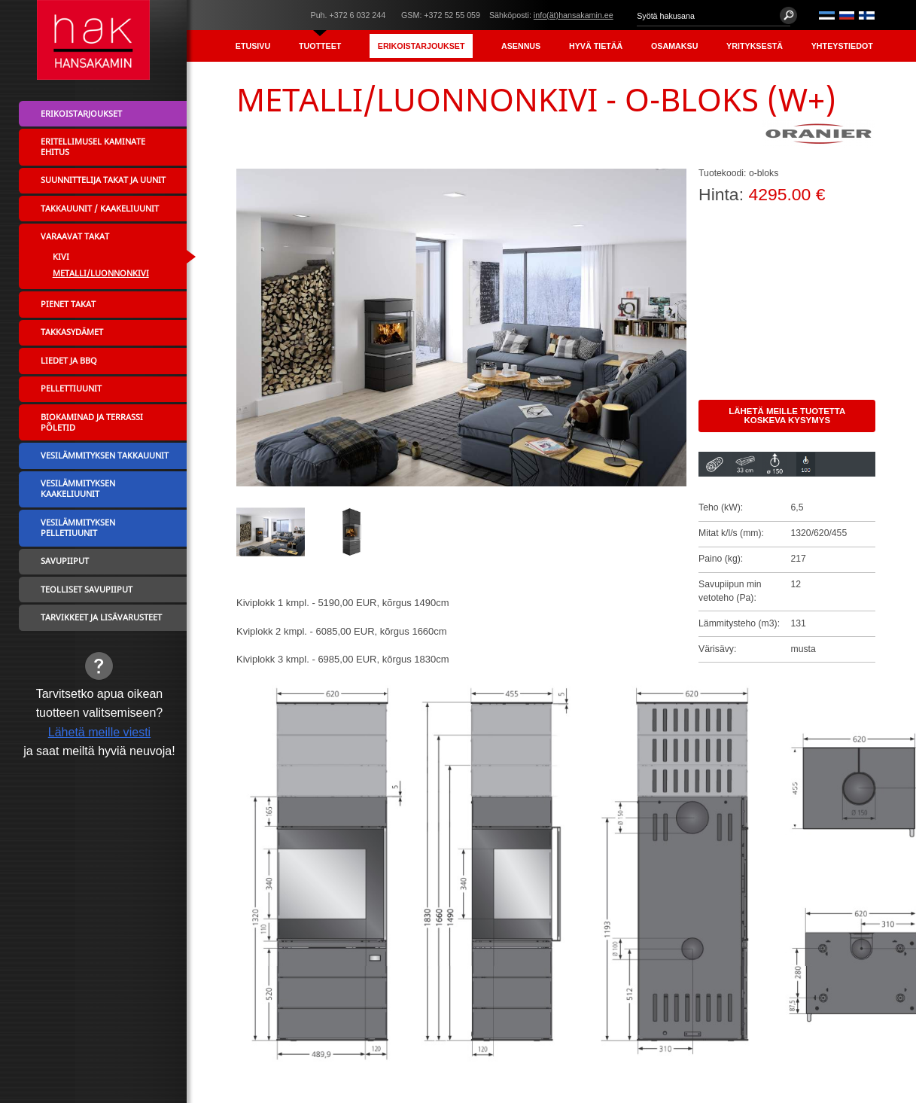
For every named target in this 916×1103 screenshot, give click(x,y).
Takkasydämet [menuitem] (72, 332)
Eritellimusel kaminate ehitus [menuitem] (93, 146)
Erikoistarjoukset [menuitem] (421, 45)
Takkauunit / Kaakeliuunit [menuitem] (100, 208)
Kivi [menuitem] (61, 256)
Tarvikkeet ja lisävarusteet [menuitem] (101, 617)
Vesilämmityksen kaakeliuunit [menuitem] (78, 488)
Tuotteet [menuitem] (320, 45)
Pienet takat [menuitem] (68, 304)
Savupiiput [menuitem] (65, 561)
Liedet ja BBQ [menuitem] (69, 360)
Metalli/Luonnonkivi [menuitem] (101, 273)
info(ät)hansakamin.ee (573, 15)
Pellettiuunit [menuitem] (71, 388)
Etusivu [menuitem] (253, 45)
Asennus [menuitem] (520, 45)
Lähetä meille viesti (99, 732)
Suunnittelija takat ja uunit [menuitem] (103, 180)
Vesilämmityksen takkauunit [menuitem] (105, 455)
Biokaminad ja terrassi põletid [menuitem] (92, 422)
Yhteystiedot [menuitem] (842, 45)
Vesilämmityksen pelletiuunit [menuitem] (78, 527)
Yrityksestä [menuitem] (754, 45)
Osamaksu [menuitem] (674, 45)
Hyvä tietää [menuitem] (595, 45)
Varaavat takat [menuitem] (75, 236)
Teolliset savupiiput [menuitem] (86, 589)
